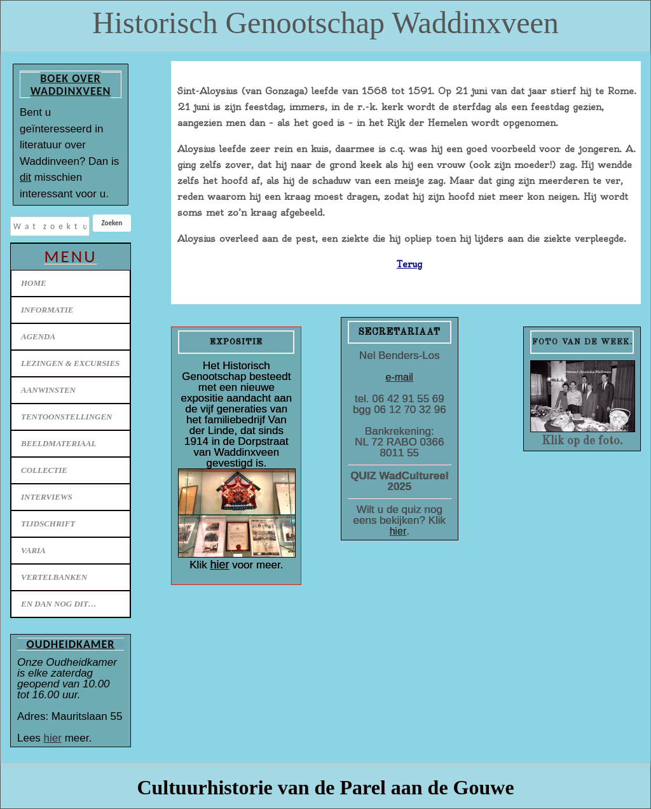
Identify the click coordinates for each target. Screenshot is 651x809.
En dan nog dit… (59, 604)
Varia (33, 550)
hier (53, 738)
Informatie (47, 309)
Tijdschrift (48, 523)
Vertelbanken (54, 577)
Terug (409, 264)
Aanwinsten (48, 390)
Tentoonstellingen (67, 416)
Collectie (44, 470)
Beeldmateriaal (58, 443)
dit (25, 177)
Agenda (38, 336)
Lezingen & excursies (70, 363)
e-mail (400, 377)
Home (33, 283)
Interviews (46, 497)
